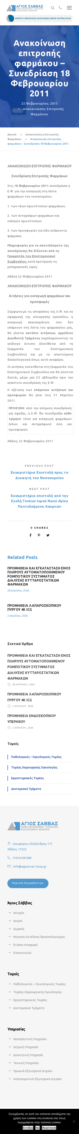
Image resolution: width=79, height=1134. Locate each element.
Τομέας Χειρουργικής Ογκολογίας (34, 767)
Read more (49, 1127)
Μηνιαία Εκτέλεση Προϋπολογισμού (39, 937)
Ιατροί (17, 921)
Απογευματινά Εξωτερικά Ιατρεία (37, 1079)
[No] (74, 1121)
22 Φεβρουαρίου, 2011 (39, 103)
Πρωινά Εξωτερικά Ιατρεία (32, 1071)
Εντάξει (28, 1127)
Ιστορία (18, 913)
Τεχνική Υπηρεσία (26, 1063)
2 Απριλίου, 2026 (17, 615)
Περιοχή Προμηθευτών (28, 883)
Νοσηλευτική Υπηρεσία (30, 1039)
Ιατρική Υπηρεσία (25, 1047)
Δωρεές (18, 929)
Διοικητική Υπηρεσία (28, 1055)
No (37, 1127)
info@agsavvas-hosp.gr (30, 866)
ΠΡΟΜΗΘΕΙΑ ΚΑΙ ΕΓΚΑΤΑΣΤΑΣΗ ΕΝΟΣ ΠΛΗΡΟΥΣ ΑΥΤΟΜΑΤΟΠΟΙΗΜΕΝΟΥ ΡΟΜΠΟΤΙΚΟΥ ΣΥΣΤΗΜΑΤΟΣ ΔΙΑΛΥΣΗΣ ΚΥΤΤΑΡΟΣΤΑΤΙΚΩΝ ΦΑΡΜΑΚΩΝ (39, 576)
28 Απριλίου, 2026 (18, 590)
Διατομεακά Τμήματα (26, 789)
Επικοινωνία (22, 952)
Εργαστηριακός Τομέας (27, 778)
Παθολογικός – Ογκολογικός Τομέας (36, 757)
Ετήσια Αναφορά (25, 945)
